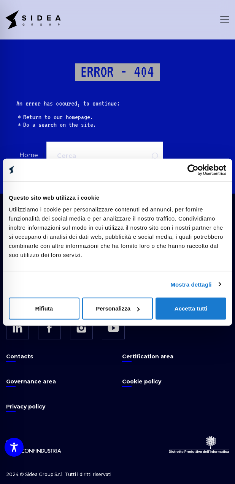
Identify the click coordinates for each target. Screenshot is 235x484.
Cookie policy (141, 381)
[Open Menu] (224, 20)
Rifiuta (44, 308)
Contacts (19, 356)
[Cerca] (95, 156)
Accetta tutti (191, 308)
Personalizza (118, 308)
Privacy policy (25, 406)
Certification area (147, 356)
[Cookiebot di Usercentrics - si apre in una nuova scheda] (193, 169)
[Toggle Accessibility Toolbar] (14, 447)
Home (28, 155)
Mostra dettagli (190, 284)
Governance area (31, 381)
